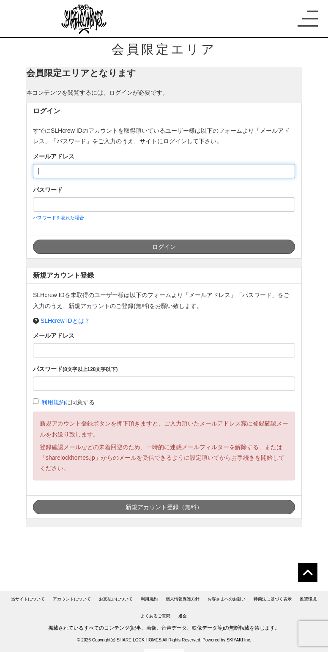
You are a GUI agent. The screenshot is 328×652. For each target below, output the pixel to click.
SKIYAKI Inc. (239, 640)
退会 (182, 616)
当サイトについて (28, 599)
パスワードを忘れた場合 (58, 217)
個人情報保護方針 (183, 599)
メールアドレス (53, 156)
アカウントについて (72, 599)
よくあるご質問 (155, 616)
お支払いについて (116, 599)
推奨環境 (308, 599)
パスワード (48, 189)
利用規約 (53, 402)
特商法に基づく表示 (273, 599)
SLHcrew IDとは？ (65, 320)
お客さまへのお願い (227, 599)
